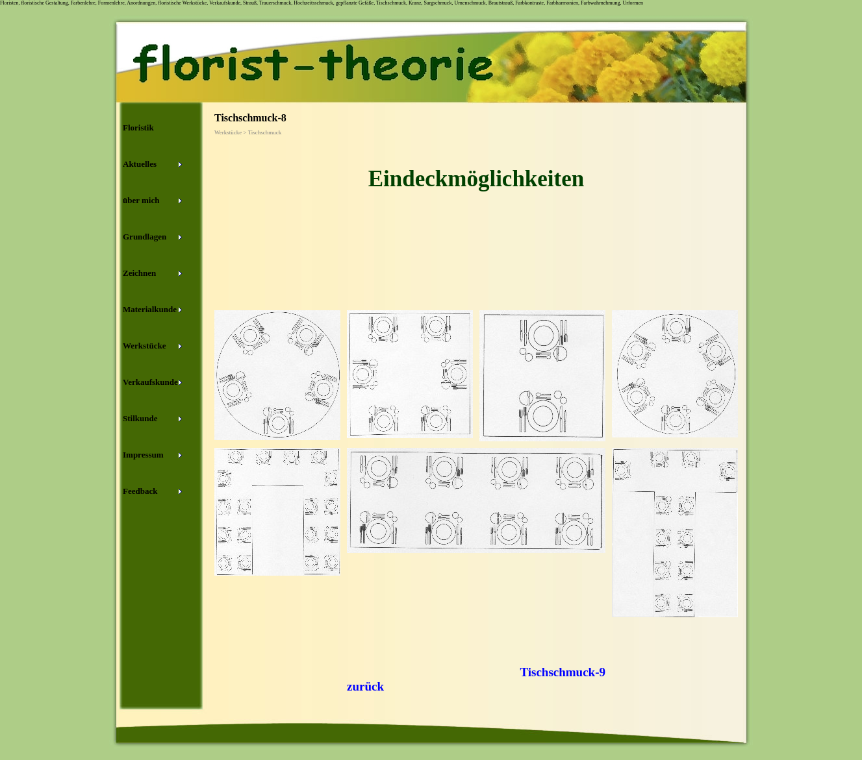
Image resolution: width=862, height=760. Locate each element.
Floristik (138, 127)
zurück (365, 686)
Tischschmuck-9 (562, 672)
